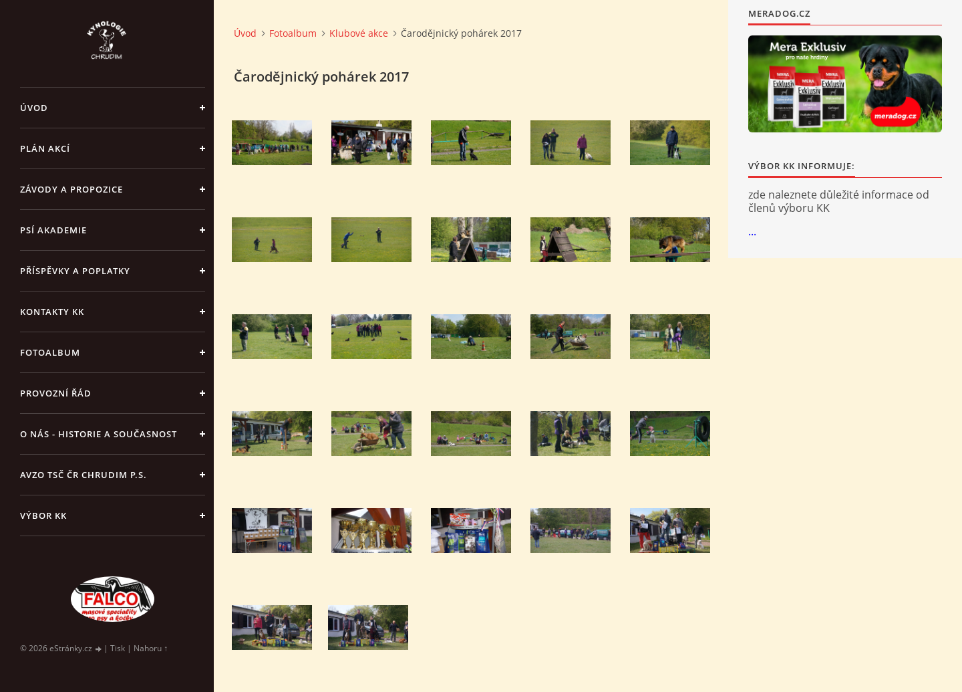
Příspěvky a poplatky (75, 271)
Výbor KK (43, 515)
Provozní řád (56, 393)
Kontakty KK (52, 312)
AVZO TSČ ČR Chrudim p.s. (83, 475)
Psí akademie (53, 230)
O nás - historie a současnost (98, 434)
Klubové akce (358, 33)
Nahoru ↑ (151, 648)
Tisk (117, 648)
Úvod (34, 108)
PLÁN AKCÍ (45, 148)
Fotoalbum (50, 352)
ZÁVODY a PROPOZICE (71, 189)
